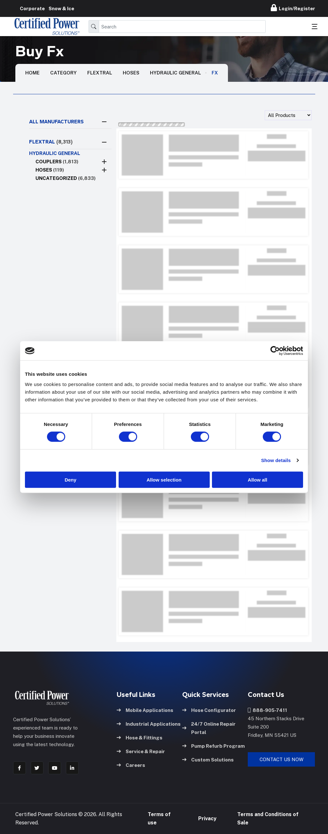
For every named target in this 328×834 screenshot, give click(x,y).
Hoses (131, 72)
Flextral (99, 72)
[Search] (182, 26)
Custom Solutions (208, 759)
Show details (276, 460)
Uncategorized (65, 178)
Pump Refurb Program (213, 746)
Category (63, 72)
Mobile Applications (145, 710)
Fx (215, 72)
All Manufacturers (56, 122)
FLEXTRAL (51, 142)
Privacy (207, 818)
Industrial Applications (149, 724)
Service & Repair (141, 751)
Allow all (257, 479)
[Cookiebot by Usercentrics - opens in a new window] (275, 351)
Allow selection (163, 479)
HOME (32, 72)
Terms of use (159, 818)
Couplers (56, 161)
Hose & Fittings (139, 737)
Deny (70, 479)
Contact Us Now (281, 759)
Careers (131, 765)
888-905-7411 (267, 710)
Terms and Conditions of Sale (268, 818)
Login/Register (293, 7)
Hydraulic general (175, 72)
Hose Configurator (209, 710)
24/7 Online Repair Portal (209, 728)
